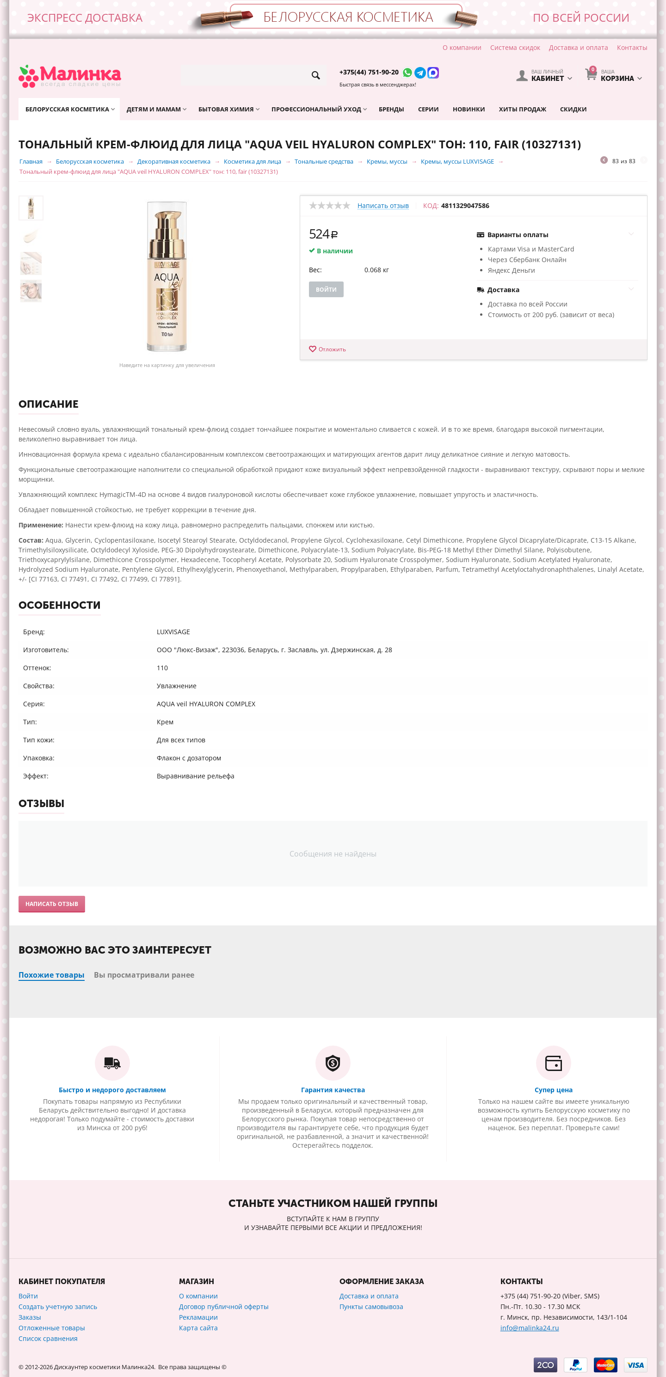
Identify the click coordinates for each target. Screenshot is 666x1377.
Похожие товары (51, 975)
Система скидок (515, 47)
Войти (326, 290)
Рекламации (198, 1317)
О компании (462, 47)
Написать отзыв (383, 205)
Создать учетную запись (57, 1306)
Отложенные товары (51, 1327)
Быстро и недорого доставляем (112, 1089)
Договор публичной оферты (224, 1306)
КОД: (431, 205)
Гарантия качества (333, 1089)
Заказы (29, 1317)
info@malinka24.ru (529, 1327)
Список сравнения (48, 1338)
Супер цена (554, 1089)
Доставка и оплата (578, 47)
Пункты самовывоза (371, 1306)
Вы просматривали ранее (144, 975)
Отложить (332, 349)
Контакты (632, 47)
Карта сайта (198, 1327)
